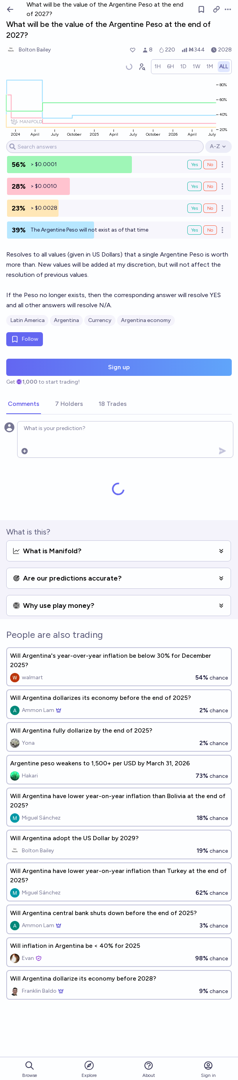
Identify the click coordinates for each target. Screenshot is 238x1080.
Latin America (27, 320)
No (210, 164)
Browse (29, 1069)
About (148, 1069)
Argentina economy (146, 320)
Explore (89, 1069)
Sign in (208, 1069)
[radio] (157, 66)
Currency (100, 320)
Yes (194, 164)
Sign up (119, 367)
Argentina (66, 320)
